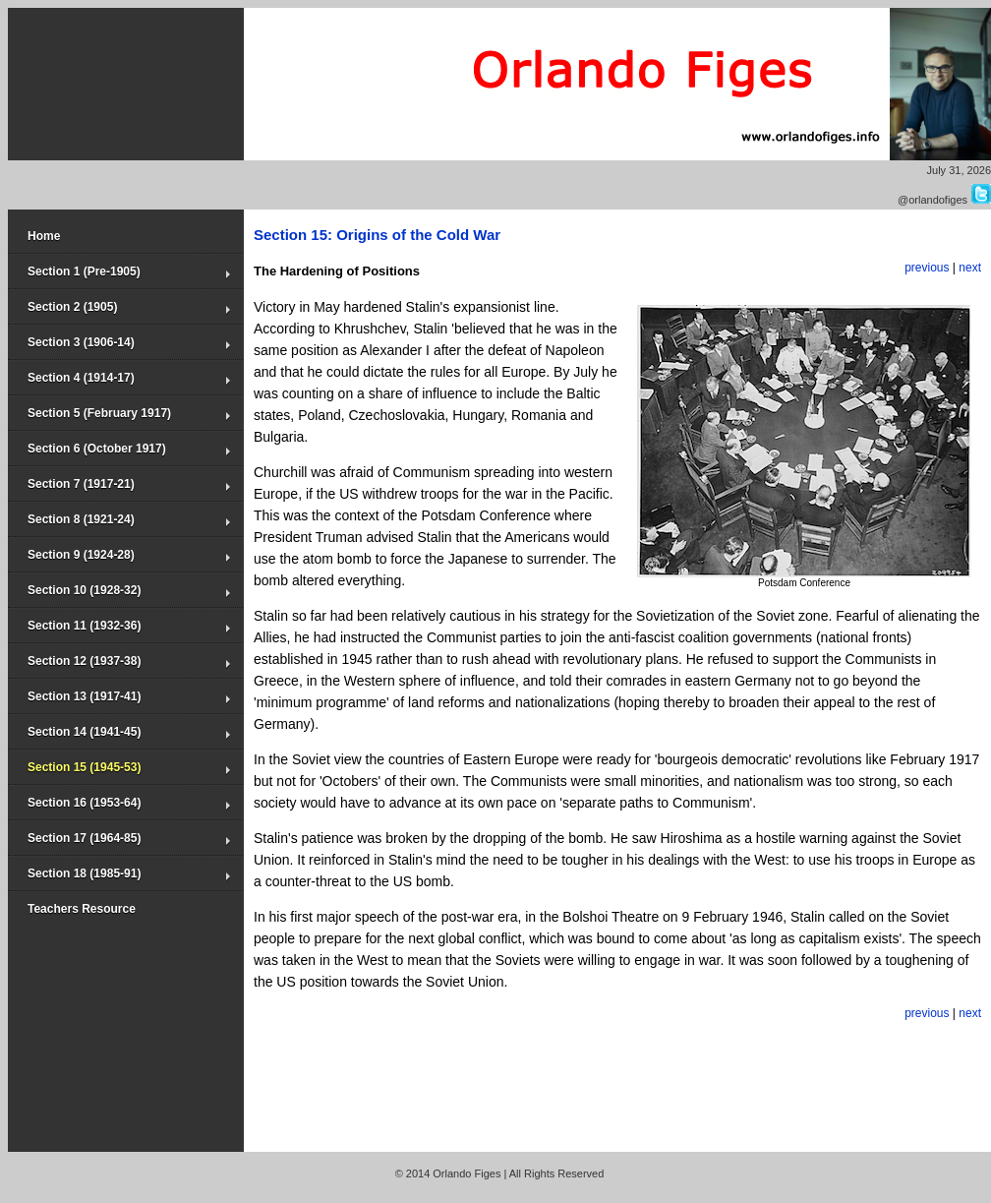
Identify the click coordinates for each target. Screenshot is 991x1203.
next (970, 267)
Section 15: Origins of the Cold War (377, 234)
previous (926, 267)
